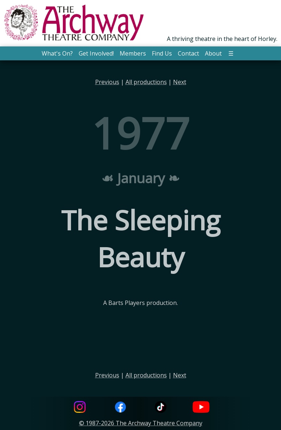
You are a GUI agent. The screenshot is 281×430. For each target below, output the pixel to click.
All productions (146, 82)
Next (179, 82)
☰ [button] (230, 53)
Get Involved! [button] (96, 53)
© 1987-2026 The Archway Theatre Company (140, 423)
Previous (107, 82)
